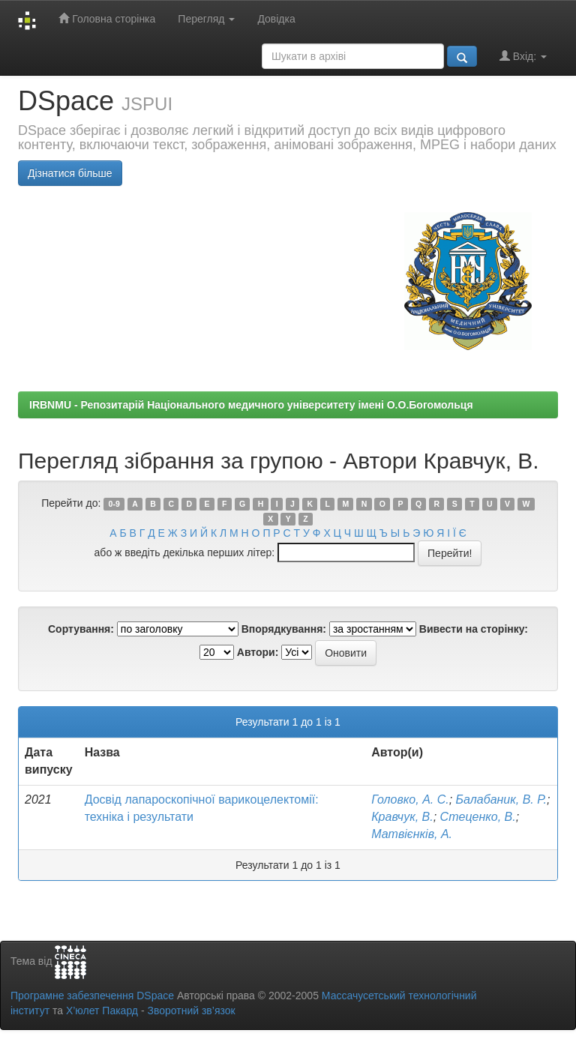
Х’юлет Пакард (102, 1011)
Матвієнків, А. (411, 834)
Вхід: (523, 55)
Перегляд (206, 19)
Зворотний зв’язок (191, 1011)
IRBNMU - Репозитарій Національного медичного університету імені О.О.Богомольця (251, 405)
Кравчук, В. (402, 816)
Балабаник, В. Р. (501, 799)
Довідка (276, 19)
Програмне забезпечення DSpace (92, 996)
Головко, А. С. (410, 799)
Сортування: (81, 629)
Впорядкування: (284, 629)
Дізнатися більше (70, 173)
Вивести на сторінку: (473, 629)
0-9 (114, 503)
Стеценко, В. (478, 816)
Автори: (258, 652)
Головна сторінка (106, 18)
